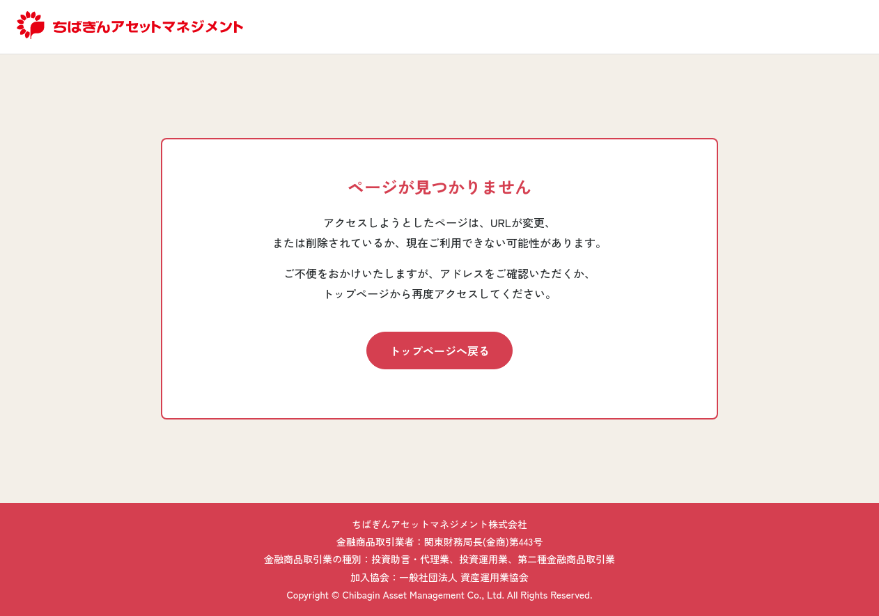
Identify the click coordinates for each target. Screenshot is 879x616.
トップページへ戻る (439, 350)
